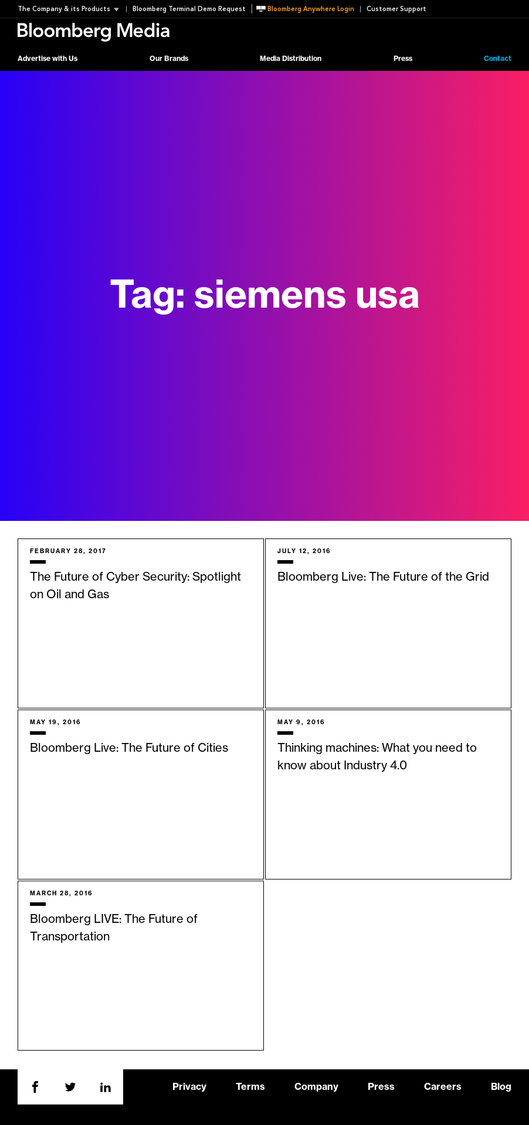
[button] (72, 9)
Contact (497, 58)
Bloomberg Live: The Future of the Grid (383, 577)
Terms (250, 1087)
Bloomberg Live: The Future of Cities (129, 748)
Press (403, 58)
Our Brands (169, 58)
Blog (501, 1087)
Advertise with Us (47, 58)
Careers (443, 1087)
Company (316, 1087)
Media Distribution (290, 58)
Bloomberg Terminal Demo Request (189, 9)
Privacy (189, 1087)
